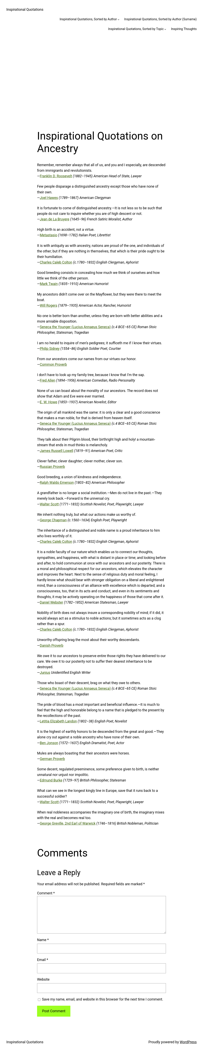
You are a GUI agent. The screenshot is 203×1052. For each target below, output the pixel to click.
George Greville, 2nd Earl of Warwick (68, 823)
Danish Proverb (51, 646)
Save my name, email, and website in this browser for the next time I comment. (102, 999)
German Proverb (52, 759)
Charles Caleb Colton (56, 262)
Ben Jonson (49, 743)
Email (42, 960)
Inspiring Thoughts (184, 29)
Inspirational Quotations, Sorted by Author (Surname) (160, 19)
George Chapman (53, 520)
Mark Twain (49, 284)
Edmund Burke (51, 780)
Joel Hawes (49, 198)
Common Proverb (53, 365)
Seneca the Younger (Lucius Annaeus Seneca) (75, 327)
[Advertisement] (101, 78)
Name (43, 940)
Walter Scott (49, 504)
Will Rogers (48, 305)
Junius (45, 673)
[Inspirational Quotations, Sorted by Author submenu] (118, 19)
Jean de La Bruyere (54, 219)
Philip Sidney (50, 349)
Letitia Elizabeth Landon (58, 721)
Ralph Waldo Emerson (57, 483)
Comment (46, 893)
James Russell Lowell (56, 451)
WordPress (188, 1042)
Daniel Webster (51, 602)
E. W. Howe (48, 402)
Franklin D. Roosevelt (56, 176)
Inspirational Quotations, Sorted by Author (88, 19)
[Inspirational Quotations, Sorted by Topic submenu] (165, 29)
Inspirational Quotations (24, 10)
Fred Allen (47, 380)
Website (43, 979)
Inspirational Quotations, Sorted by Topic (136, 29)
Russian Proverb (52, 467)
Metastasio (48, 235)
